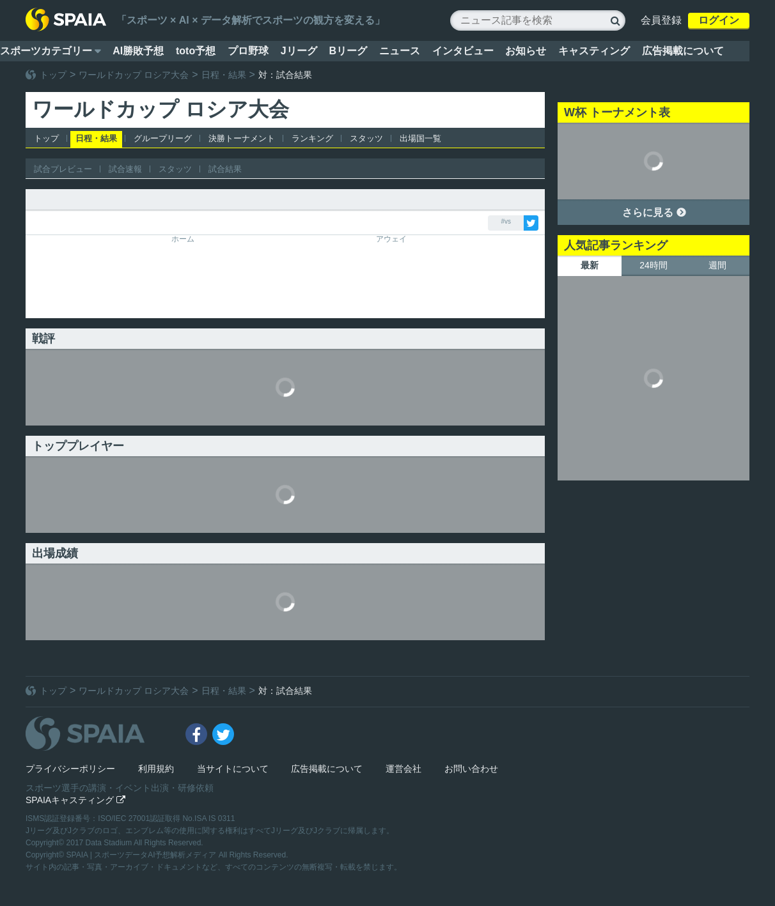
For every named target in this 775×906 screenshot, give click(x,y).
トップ (53, 75)
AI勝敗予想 (138, 50)
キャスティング (594, 50)
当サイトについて (233, 769)
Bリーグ (348, 50)
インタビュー (463, 50)
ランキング (312, 138)
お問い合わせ (471, 769)
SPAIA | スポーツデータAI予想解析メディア (143, 854)
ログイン (718, 20)
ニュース (399, 50)
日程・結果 (223, 75)
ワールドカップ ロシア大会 (134, 75)
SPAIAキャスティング (75, 800)
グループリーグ (163, 138)
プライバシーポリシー (70, 769)
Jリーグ (299, 50)
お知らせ (525, 50)
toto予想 (195, 50)
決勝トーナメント (241, 138)
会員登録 (661, 20)
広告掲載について (683, 50)
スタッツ (366, 138)
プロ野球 (248, 50)
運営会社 (403, 769)
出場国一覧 (420, 138)
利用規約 (156, 769)
